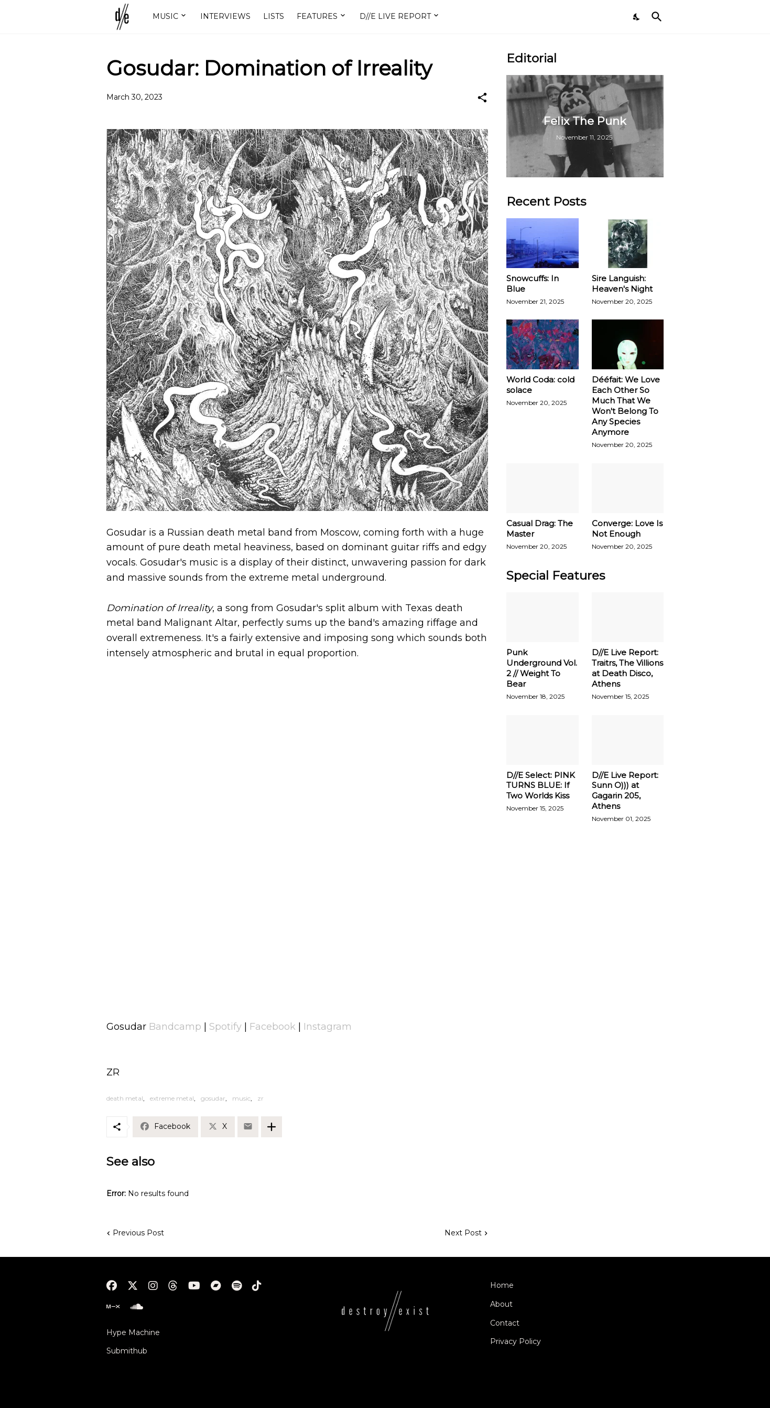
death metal (124, 1098)
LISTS (273, 16)
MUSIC (165, 16)
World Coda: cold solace (540, 385)
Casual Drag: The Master (539, 528)
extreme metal (172, 1098)
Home (502, 1285)
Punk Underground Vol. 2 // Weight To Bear (541, 668)
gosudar (213, 1098)
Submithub (126, 1351)
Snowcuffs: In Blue (532, 283)
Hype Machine (133, 1332)
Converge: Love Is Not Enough (627, 528)
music (241, 1098)
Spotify (225, 1026)
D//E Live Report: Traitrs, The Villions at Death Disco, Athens (627, 668)
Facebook (273, 1026)
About (501, 1304)
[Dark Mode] (637, 17)
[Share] (482, 97)
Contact (504, 1323)
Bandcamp (175, 1026)
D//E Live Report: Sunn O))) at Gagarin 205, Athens (625, 791)
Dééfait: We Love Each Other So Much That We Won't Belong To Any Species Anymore (626, 406)
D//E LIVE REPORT (395, 16)
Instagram (327, 1026)
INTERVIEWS (225, 16)
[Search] (655, 17)
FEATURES (317, 16)
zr (260, 1098)
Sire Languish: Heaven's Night (622, 283)
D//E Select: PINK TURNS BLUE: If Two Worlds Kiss (540, 785)
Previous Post (138, 1233)
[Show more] (271, 1126)
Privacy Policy (515, 1341)
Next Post (463, 1233)
